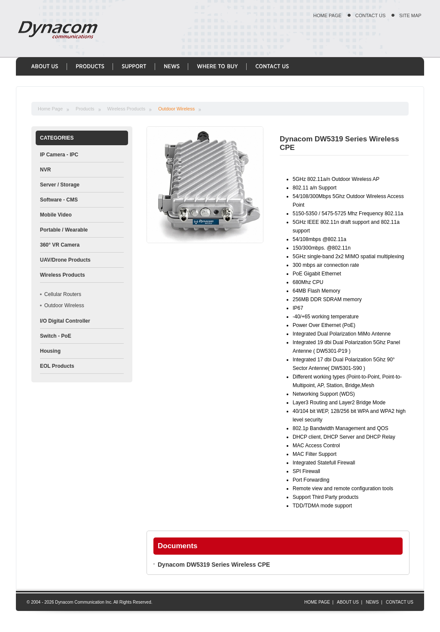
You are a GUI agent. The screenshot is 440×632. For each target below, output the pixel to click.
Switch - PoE (55, 336)
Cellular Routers (62, 294)
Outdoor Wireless (176, 108)
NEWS (372, 602)
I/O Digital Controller (65, 321)
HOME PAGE (327, 15)
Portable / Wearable (64, 230)
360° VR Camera (59, 245)
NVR (45, 170)
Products (85, 108)
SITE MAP (410, 15)
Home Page (50, 108)
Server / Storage (59, 185)
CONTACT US (370, 15)
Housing (50, 351)
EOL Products (57, 366)
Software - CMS (59, 200)
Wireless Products (126, 108)
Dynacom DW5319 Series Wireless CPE (214, 564)
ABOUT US (348, 602)
